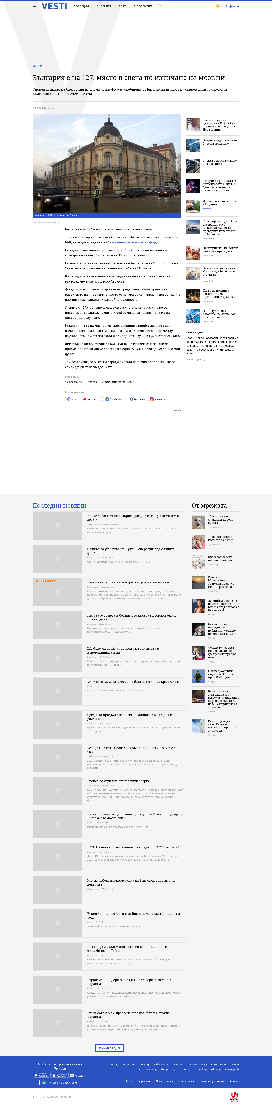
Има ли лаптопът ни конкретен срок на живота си (128, 582)
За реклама (144, 1081)
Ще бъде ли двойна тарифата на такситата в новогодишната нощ (123, 650)
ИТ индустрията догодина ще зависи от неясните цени (219, 314)
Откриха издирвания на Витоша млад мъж (220, 141)
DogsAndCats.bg (197, 1064)
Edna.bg (216, 1069)
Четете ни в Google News (60, 1082)
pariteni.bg (207, 208)
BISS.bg (235, 1064)
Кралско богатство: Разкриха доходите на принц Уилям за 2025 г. (134, 518)
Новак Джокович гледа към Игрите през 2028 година (220, 674)
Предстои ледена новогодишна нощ (221, 558)
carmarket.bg (209, 238)
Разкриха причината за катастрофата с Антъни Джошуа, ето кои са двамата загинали (220, 185)
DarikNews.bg (161, 1064)
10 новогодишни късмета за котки (220, 538)
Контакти (235, 1081)
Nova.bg (178, 1064)
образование (74, 382)
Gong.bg (144, 1064)
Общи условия (164, 1081)
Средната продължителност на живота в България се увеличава (130, 717)
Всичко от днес (109, 1048)
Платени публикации (212, 1081)
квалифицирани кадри (119, 382)
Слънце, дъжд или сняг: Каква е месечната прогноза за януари (222, 726)
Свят (122, 6)
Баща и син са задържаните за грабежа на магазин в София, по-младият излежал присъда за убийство (223, 699)
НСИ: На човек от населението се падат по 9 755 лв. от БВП (134, 847)
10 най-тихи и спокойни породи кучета (220, 519)
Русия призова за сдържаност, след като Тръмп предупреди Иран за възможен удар (135, 816)
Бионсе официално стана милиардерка (118, 781)
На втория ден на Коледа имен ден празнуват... (220, 249)
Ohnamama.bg (148, 1069)
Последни (81, 6)
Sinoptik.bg (168, 1069)
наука (93, 382)
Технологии (92, 587)
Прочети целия (194, 359)
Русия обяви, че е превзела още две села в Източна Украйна (128, 1015)
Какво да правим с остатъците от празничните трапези (219, 294)
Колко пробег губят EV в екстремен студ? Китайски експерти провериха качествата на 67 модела (220, 227)
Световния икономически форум (134, 242)
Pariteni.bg (200, 1069)
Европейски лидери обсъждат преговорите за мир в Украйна (129, 982)
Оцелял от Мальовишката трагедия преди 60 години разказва (221, 582)
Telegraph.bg (232, 1069)
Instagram (158, 399)
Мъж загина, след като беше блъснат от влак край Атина (133, 681)
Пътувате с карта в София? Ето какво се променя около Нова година (131, 617)
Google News (115, 399)
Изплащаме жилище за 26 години (220, 202)
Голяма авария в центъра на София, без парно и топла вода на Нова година (219, 124)
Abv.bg (114, 1064)
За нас (129, 1081)
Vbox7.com (128, 1064)
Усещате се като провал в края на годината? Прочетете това (131, 750)
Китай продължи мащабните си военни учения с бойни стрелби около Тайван (132, 949)
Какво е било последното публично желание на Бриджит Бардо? (222, 629)
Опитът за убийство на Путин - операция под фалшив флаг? (130, 551)
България (104, 6)
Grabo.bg (184, 1069)
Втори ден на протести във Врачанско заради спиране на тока (133, 915)
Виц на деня (195, 332)
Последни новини (59, 505)
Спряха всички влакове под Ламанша (220, 162)
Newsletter (91, 399)
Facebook (137, 399)
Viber (72, 399)
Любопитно (143, 6)
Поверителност (187, 1081)
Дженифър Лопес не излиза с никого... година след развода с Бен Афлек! (223, 605)
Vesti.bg (54, 6)
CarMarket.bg (219, 1064)
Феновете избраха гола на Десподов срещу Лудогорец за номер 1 (222, 652)
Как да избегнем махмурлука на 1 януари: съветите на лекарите (131, 882)
